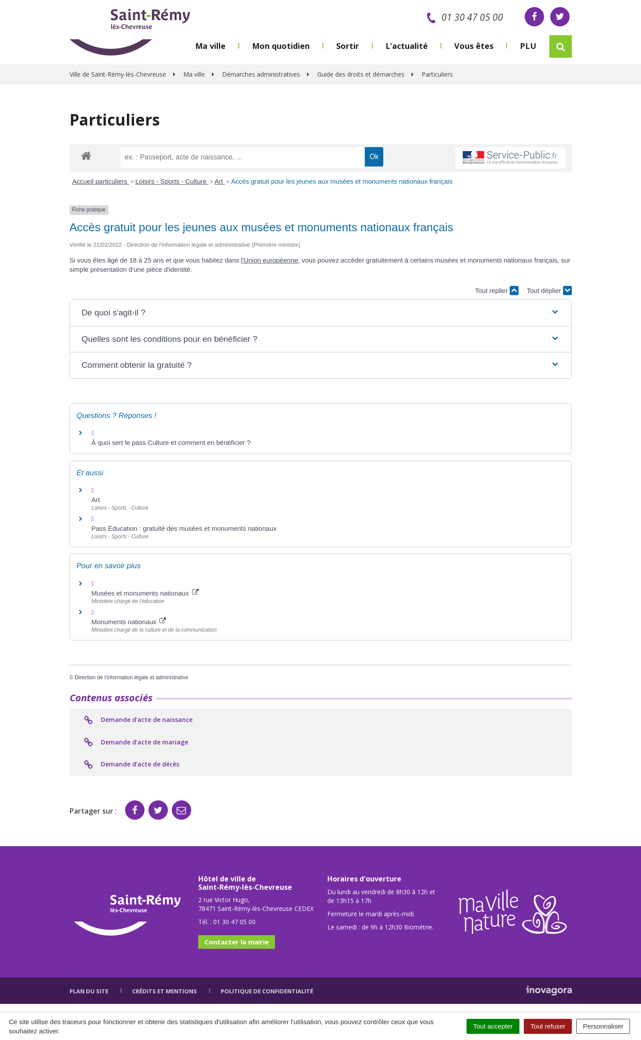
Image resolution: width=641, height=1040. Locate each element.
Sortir (347, 46)
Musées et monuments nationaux (145, 593)
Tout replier (496, 290)
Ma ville (210, 46)
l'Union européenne (269, 260)
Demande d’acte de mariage (135, 743)
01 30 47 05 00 (463, 17)
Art (220, 181)
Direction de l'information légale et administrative (132, 677)
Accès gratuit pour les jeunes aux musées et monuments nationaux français (341, 181)
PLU (528, 46)
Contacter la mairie (236, 941)
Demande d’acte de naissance (138, 720)
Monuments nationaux (129, 621)
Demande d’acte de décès (131, 765)
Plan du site (89, 991)
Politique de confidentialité (267, 991)
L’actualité (406, 46)
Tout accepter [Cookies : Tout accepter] (493, 1026)
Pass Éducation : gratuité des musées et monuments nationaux (184, 528)
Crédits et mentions (164, 991)
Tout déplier (549, 290)
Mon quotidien (281, 46)
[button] (320, 313)
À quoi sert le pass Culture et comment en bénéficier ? (171, 442)
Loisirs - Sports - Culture (171, 181)
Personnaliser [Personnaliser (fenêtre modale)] (603, 1026)
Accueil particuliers (100, 181)
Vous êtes (473, 46)
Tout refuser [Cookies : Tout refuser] (547, 1026)
